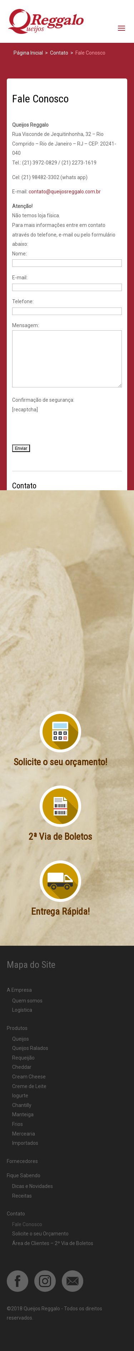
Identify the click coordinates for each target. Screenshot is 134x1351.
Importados (25, 1143)
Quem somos (27, 1001)
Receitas (22, 1196)
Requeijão (23, 1058)
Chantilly (21, 1105)
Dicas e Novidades (32, 1186)
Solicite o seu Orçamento (40, 1233)
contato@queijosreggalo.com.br (65, 191)
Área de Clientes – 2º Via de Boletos (52, 1243)
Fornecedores (22, 1161)
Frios (17, 1124)
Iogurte (20, 1095)
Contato (16, 1214)
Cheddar (21, 1067)
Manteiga (23, 1114)
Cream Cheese (29, 1077)
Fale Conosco (27, 1224)
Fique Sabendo (23, 1175)
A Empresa (19, 990)
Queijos (20, 1039)
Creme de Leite (29, 1086)
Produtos (17, 1028)
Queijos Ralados (30, 1048)
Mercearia (23, 1134)
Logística (22, 1010)
